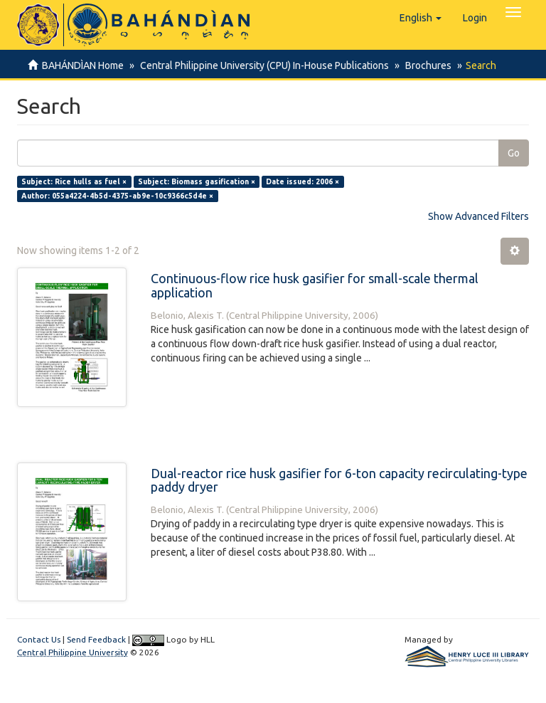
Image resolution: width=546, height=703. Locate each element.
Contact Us (38, 639)
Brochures (424, 65)
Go (514, 153)
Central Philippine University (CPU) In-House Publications (262, 65)
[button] (420, 18)
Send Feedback (96, 639)
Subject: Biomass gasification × (196, 181)
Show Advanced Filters (478, 216)
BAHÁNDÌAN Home (83, 65)
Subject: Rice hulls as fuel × (74, 181)
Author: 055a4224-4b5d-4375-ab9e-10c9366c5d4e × (117, 195)
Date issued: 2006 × (302, 181)
